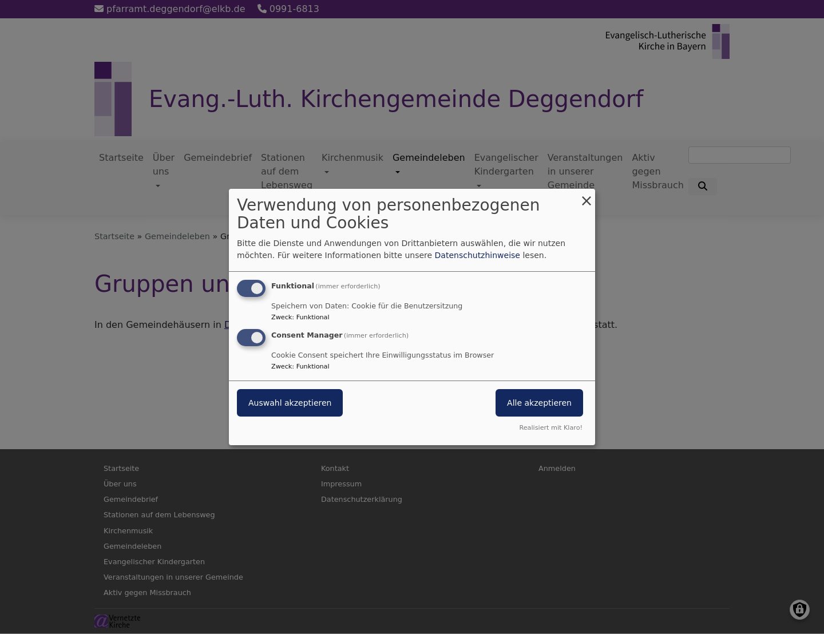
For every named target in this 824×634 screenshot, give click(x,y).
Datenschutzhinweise (477, 255)
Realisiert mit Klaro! (551, 427)
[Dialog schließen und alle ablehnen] (586, 196)
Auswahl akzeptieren (289, 402)
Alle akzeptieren (539, 402)
